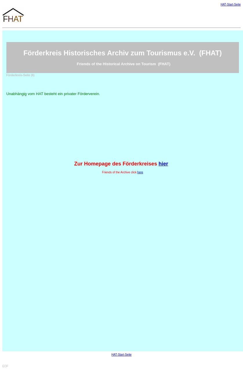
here (140, 172)
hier (163, 164)
